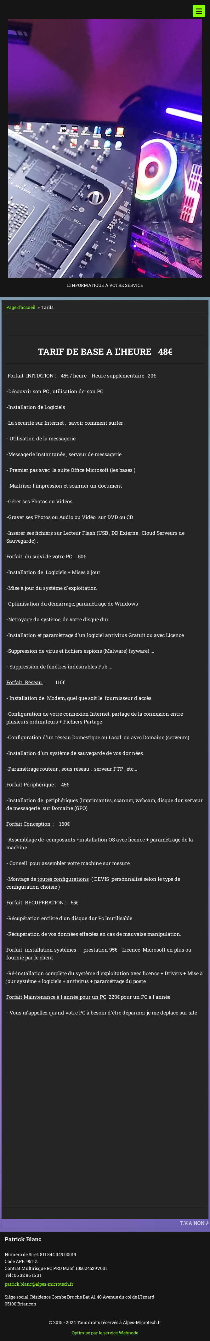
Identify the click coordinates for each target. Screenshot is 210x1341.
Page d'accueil (20, 307)
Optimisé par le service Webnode (105, 1333)
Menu (199, 11)
